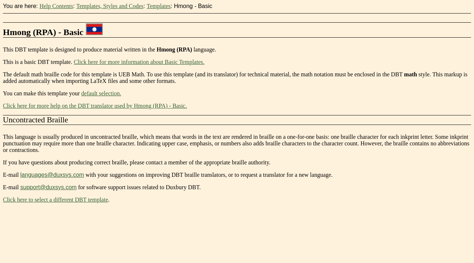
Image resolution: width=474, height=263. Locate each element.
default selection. (101, 93)
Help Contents (56, 6)
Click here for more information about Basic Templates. (139, 62)
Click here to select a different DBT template (55, 200)
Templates (159, 6)
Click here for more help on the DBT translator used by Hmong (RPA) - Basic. (95, 106)
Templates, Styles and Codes (110, 6)
